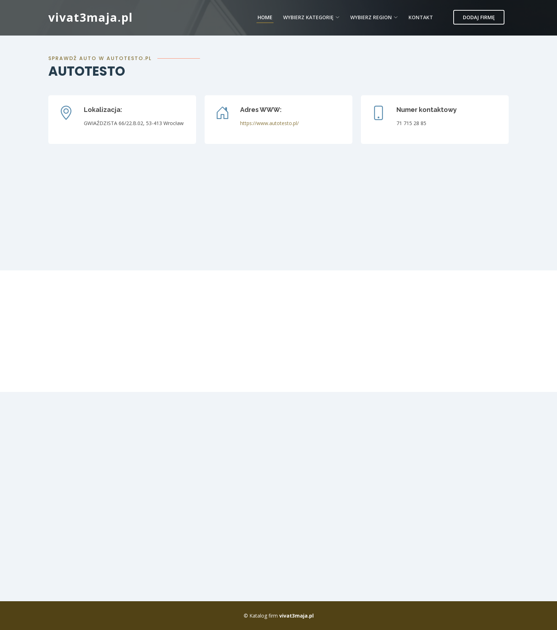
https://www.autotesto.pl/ (269, 123)
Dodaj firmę (479, 17)
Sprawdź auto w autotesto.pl (100, 58)
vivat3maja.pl (90, 17)
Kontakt (421, 17)
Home (265, 17)
